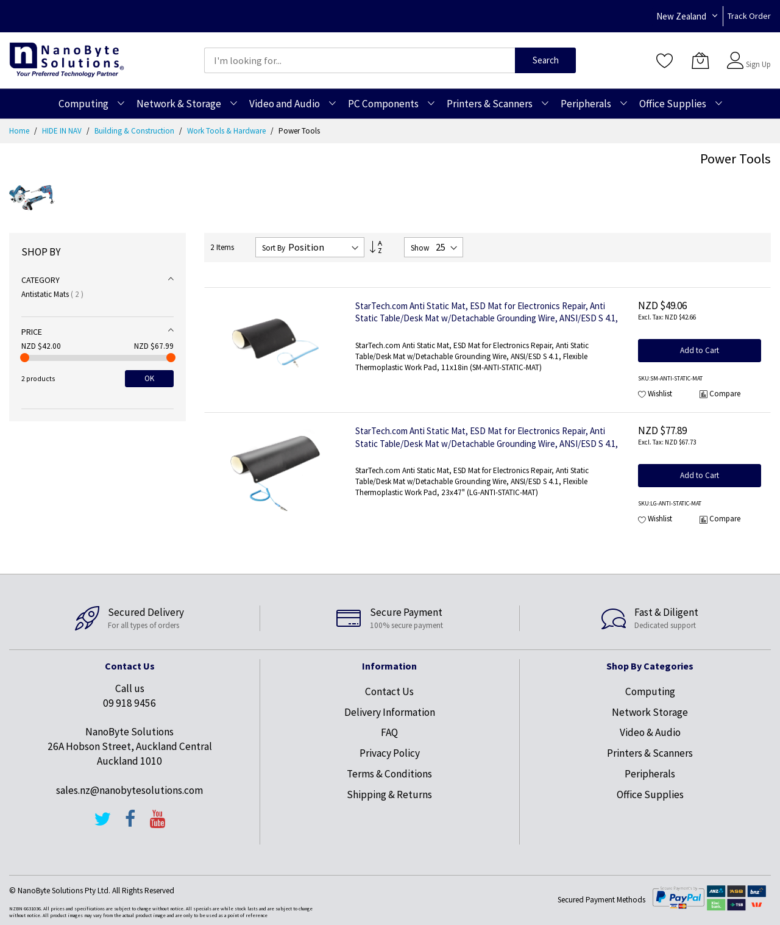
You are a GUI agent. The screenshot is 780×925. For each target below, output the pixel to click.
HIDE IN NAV (62, 131)
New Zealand (681, 16)
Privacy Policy (390, 753)
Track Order (749, 15)
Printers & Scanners (650, 753)
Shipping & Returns (389, 794)
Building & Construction (135, 131)
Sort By (273, 248)
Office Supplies (650, 794)
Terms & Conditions (389, 773)
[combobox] (359, 60)
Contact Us (389, 691)
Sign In (757, 54)
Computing (650, 691)
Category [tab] (40, 279)
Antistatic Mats (52, 294)
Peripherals (650, 773)
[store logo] (66, 60)
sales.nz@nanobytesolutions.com (129, 790)
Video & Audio (650, 732)
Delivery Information (389, 712)
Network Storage (650, 712)
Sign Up (758, 64)
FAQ (389, 732)
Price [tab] (31, 331)
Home (20, 131)
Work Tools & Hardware (227, 131)
